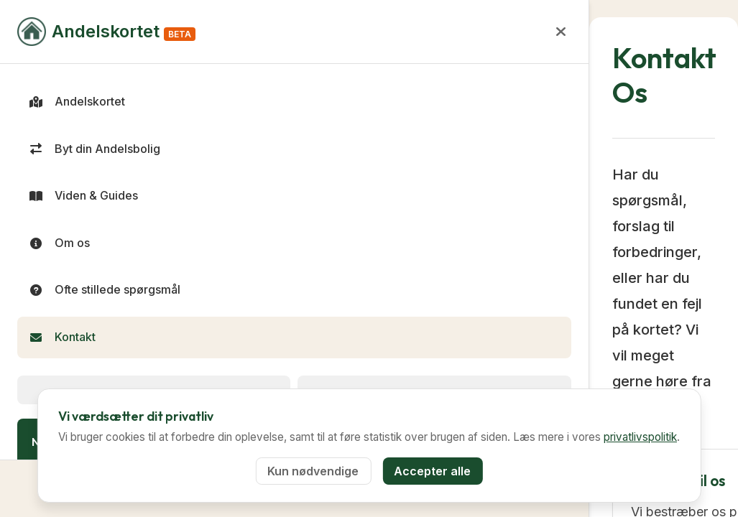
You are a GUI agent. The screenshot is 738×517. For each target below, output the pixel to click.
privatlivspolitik (640, 437)
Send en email (380, 340)
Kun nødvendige (313, 471)
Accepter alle (432, 471)
